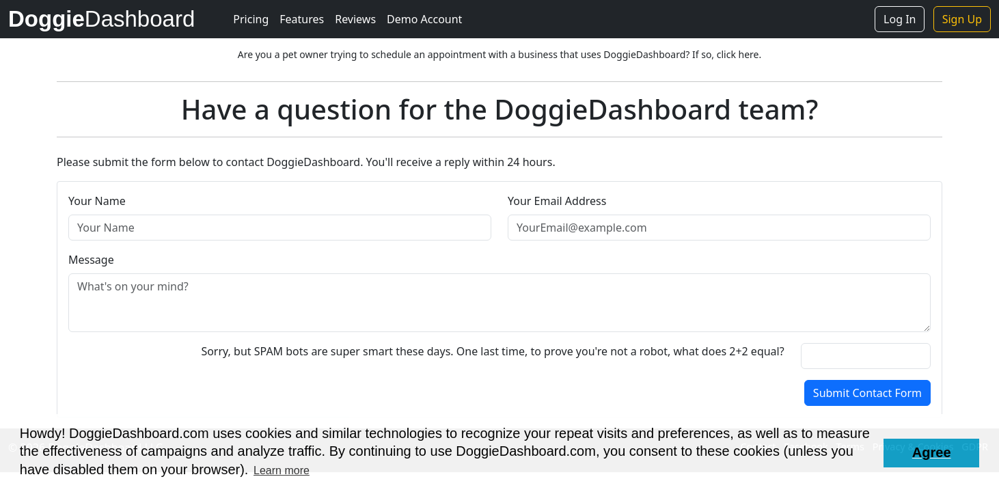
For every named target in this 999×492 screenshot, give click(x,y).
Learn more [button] (282, 470)
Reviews (355, 19)
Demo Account (424, 19)
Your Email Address (557, 200)
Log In (900, 19)
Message (91, 259)
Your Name (97, 200)
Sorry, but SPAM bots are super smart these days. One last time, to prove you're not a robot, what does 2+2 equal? (492, 351)
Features (301, 19)
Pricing (251, 19)
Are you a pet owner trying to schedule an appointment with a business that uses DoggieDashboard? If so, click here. (499, 54)
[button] (931, 453)
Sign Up (962, 19)
